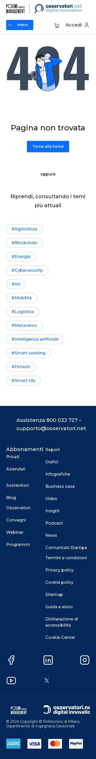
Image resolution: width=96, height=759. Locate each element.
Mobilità (23, 297)
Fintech (22, 366)
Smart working (30, 353)
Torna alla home (48, 146)
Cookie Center (60, 637)
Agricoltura (26, 229)
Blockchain (26, 242)
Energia (22, 256)
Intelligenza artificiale (37, 339)
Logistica (24, 311)
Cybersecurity (29, 270)
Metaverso (26, 325)
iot (17, 284)
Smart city (25, 380)
